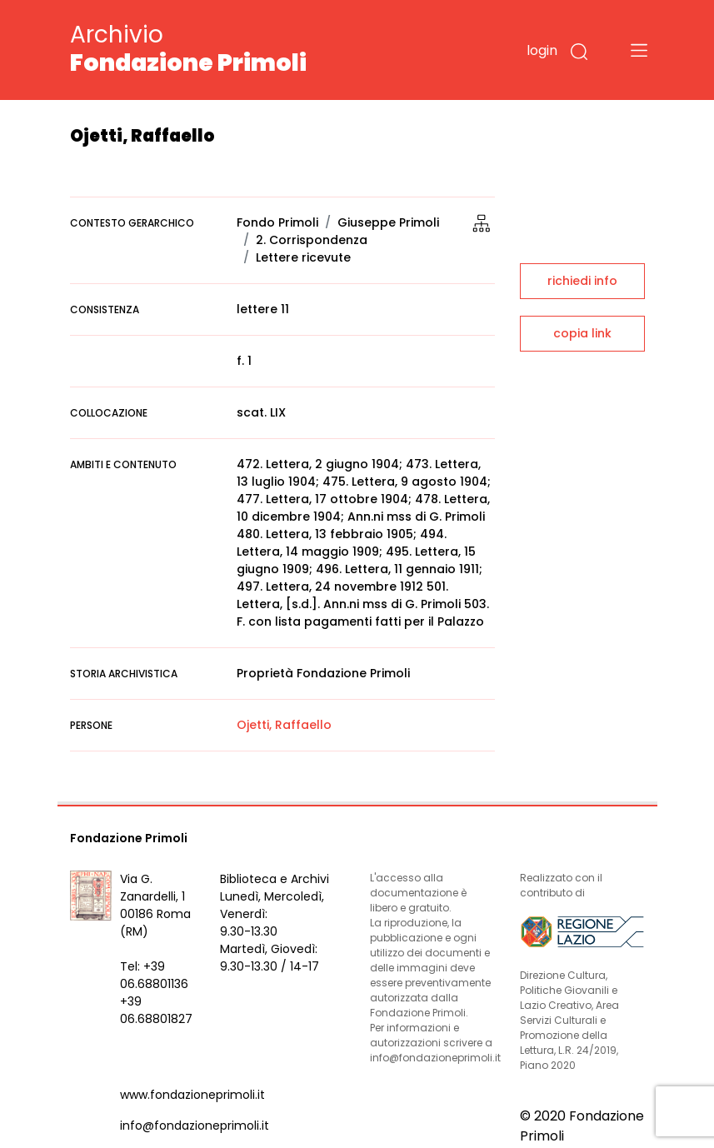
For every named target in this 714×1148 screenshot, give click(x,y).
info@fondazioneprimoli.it (194, 1125)
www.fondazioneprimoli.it (192, 1094)
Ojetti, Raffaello (284, 724)
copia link (582, 333)
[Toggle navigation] (639, 49)
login (542, 50)
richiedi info (582, 280)
